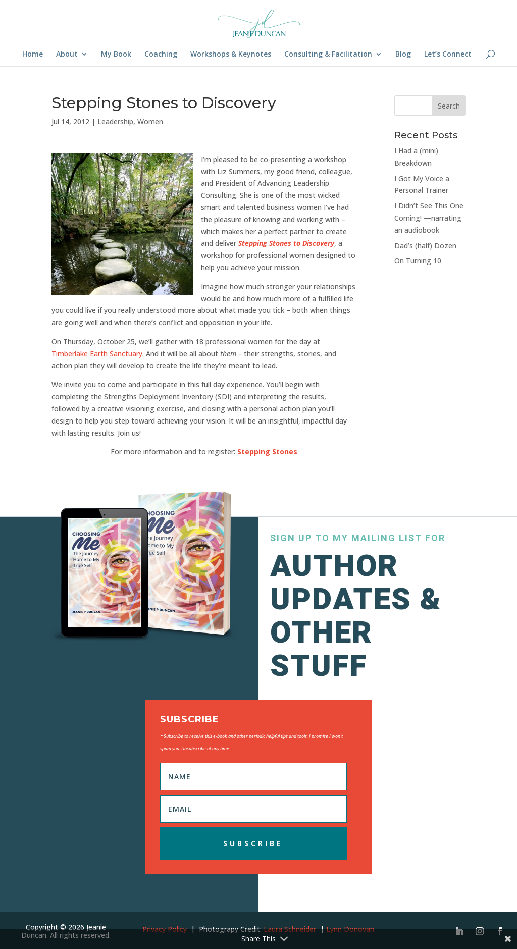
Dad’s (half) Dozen (425, 245)
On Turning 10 (417, 261)
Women (150, 121)
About (67, 54)
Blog (403, 54)
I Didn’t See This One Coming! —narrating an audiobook (428, 218)
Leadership (115, 121)
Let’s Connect (448, 54)
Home (32, 54)
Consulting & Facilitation (328, 54)
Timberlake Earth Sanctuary (96, 353)
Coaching (160, 54)
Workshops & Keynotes (230, 54)
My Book (116, 54)
